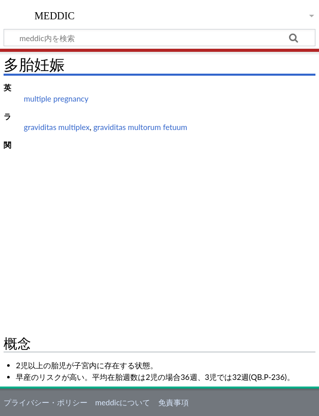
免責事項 (173, 402)
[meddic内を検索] (159, 37)
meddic (55, 15)
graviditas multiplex (57, 127)
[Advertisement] (159, 228)
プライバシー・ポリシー (46, 402)
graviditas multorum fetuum (140, 127)
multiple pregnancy (56, 98)
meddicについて (122, 402)
